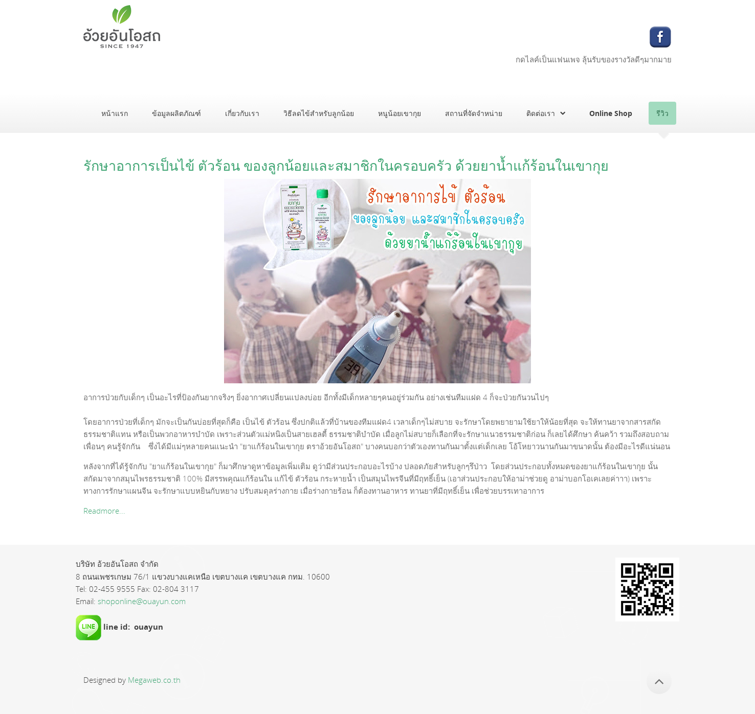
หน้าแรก (114, 113)
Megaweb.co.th (154, 680)
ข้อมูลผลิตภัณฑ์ (176, 113)
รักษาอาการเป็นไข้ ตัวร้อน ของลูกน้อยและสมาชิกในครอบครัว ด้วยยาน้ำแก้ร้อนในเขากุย (346, 165)
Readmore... (104, 510)
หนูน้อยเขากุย (399, 113)
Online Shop (610, 113)
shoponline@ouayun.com (142, 601)
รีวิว (662, 113)
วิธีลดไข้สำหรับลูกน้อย (318, 113)
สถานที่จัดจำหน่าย (473, 113)
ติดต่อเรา (540, 113)
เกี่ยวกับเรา (242, 113)
